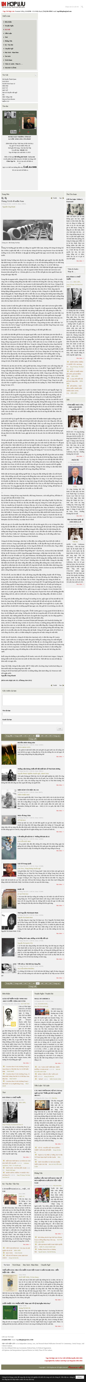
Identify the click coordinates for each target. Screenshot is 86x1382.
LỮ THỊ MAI (22, 820)
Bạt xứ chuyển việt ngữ (9, 92)
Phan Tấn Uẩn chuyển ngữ (41, 1006)
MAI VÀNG (9, 1253)
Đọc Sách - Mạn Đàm (30, 1265)
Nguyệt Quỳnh (42, 1252)
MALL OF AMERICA (42, 999)
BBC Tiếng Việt (7, 97)
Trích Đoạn (16, 1265)
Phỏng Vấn (38, 1173)
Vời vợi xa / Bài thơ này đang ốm (29, 964)
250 (50, 736)
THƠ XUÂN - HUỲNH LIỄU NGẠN (16, 1168)
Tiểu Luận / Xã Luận (41, 1086)
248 (42, 736)
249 (46, 736)
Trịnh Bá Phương (51, 1252)
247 (38, 736)
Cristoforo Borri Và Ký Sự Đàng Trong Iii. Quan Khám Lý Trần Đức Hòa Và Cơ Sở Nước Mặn (15, 1069)
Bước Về (21, 889)
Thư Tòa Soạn (72, 194)
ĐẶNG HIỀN (22, 1102)
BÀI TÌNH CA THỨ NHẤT (11, 1097)
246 (33, 736)
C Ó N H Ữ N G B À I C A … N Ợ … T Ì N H (16, 1190)
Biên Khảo (6, 994)
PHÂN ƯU (75, 460)
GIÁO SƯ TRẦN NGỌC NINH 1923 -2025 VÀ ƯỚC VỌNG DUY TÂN (14, 1000)
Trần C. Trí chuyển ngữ (15, 1165)
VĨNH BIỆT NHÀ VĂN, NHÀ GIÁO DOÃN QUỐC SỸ (75, 407)
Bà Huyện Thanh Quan (9, 79)
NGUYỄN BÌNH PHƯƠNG (26, 968)
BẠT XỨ (5, 90)
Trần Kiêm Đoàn (57, 1185)
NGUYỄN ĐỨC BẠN (24, 841)
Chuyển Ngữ (45, 1265)
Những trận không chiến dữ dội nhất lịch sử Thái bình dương (39, 769)
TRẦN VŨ (42, 1247)
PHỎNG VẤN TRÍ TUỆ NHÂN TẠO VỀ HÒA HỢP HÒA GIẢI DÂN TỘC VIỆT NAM (48, 1180)
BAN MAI (5, 81)
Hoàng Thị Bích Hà (13, 1258)
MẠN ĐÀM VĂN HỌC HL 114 (28, 790)
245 (29, 736)
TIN (68, 400)
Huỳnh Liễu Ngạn (10, 1170)
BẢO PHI (5, 86)
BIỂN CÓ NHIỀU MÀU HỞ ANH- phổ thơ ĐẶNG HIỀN (75, 374)
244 (25, 736)
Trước (55, 198)
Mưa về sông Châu (24, 815)
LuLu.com (31, 157)
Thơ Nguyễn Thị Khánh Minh (28, 913)
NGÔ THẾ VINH (25, 1003)
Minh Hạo (54, 1098)
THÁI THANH (18, 1253)
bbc (3, 95)
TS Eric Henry (34, 1277)
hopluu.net (53, 1367)
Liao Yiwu (21, 868)
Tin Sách (7, 1265)
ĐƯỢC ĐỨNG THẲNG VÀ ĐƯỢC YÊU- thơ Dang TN (75, 364)
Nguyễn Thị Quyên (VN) (25, 943)
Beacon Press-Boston (8, 99)
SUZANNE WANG (43, 1003)
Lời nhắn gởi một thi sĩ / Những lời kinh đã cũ (33, 836)
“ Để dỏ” (40, 1079)
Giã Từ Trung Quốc (24, 864)
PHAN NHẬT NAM (50, 1247)
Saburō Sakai (45, 773)
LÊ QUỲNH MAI (23, 894)
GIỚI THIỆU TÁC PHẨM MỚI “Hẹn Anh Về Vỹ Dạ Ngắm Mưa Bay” (26, 1303)
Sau (60, 198)
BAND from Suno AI (8, 83)
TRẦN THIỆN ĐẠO (24, 795)
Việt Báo (75, 542)
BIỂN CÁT (5, 101)
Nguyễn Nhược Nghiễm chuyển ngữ (29, 773)
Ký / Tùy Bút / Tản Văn (10, 1184)
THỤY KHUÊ (10, 1071)
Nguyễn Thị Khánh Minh (25, 917)
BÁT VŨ (5, 88)
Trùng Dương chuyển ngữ (33, 868)
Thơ (4, 1092)
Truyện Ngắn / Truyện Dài (43, 994)
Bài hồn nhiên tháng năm (26, 742)
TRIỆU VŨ (21, 1196)
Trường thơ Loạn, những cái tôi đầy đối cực (33, 938)
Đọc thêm (59, 756)
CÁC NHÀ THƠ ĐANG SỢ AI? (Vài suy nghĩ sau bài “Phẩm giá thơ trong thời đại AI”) (48, 1093)
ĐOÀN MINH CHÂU (24, 747)
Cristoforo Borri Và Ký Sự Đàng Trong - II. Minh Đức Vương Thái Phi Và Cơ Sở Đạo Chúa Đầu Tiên (16, 1076)
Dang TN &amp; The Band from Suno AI (12, 1124)
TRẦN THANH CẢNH (55, 1079)
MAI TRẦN (41, 1242)
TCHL (75, 429)
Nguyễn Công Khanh (8, 207)
